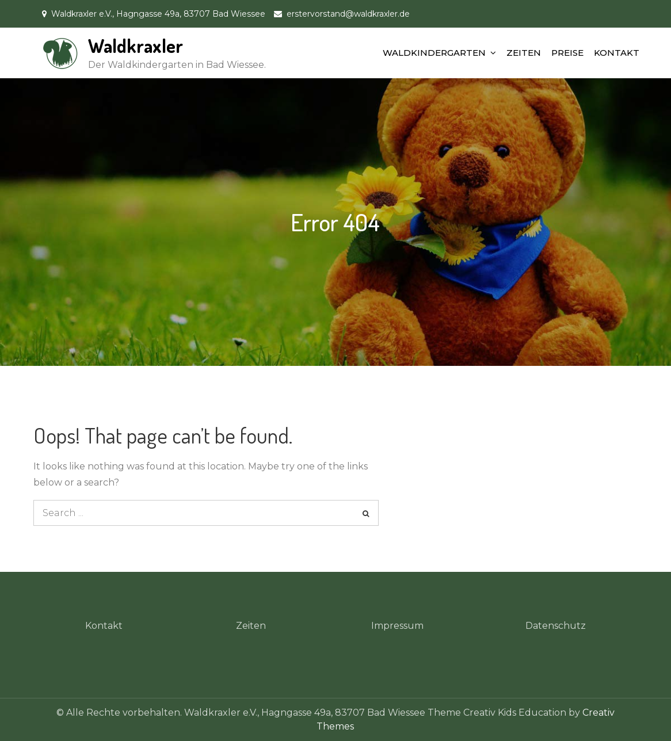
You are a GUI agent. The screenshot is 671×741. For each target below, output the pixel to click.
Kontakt (104, 625)
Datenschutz (555, 625)
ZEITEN (523, 52)
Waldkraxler (135, 46)
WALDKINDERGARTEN (434, 52)
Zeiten (251, 625)
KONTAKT (616, 52)
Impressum (397, 625)
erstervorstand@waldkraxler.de (348, 14)
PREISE (567, 52)
